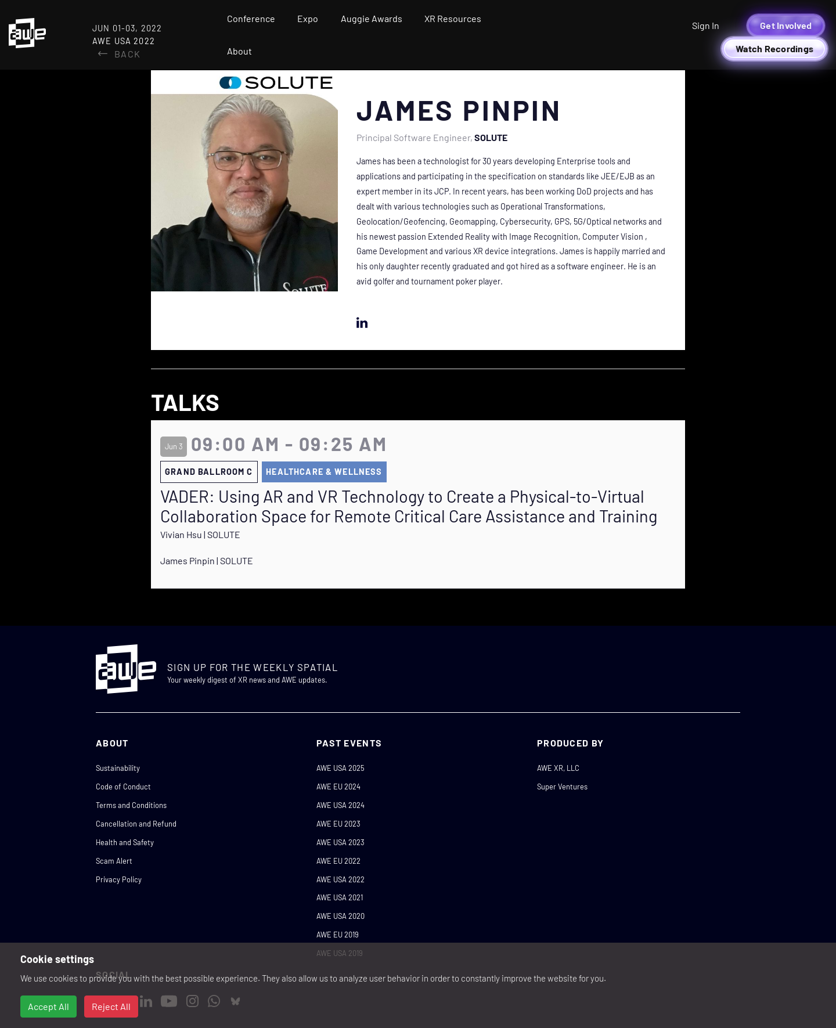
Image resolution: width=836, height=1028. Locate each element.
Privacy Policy (119, 879)
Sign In (705, 25)
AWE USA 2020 (340, 916)
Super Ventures (562, 786)
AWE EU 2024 (338, 786)
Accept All (48, 1006)
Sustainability (118, 768)
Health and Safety (125, 842)
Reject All (111, 1006)
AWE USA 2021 (339, 897)
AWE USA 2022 (340, 879)
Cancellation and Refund (136, 823)
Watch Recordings (774, 48)
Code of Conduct (123, 786)
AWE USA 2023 (340, 842)
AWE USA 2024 (340, 805)
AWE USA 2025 (340, 768)
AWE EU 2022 (338, 860)
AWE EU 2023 (338, 823)
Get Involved (786, 25)
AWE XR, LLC (558, 768)
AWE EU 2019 (337, 934)
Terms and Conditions (131, 805)
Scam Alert (114, 860)
